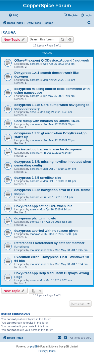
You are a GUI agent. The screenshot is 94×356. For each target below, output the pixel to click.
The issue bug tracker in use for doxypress (48, 149)
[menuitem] (13, 15)
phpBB (34, 346)
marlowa (35, 124)
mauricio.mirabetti (41, 250)
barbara (34, 63)
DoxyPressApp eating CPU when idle (43, 206)
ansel (33, 111)
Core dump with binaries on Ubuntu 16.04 (46, 121)
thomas (34, 221)
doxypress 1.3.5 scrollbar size (37, 178)
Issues (8, 32)
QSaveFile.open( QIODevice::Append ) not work (51, 60)
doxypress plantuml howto (35, 218)
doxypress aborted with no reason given (46, 230)
